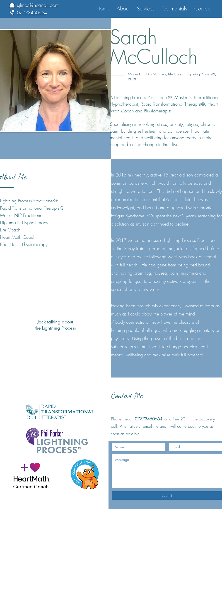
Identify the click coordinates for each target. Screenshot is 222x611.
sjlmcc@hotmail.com (38, 5)
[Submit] (167, 495)
